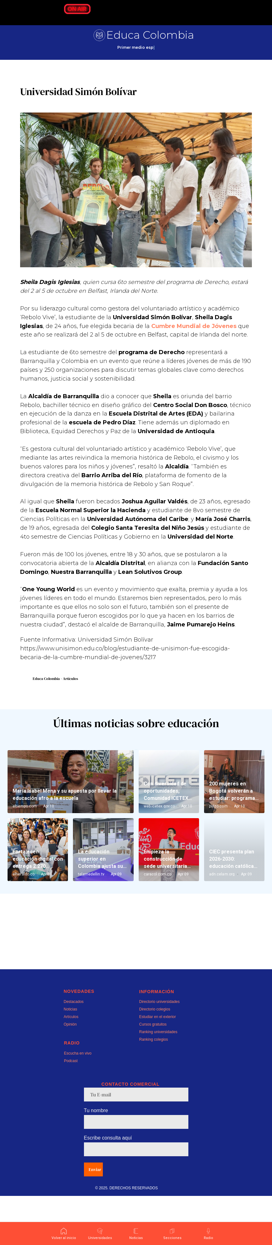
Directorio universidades (159, 1051)
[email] (136, 1144)
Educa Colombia (150, 35)
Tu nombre (96, 1159)
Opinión (70, 1073)
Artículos (71, 1066)
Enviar (95, 1218)
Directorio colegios (154, 1058)
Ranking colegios (153, 1088)
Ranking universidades (158, 1081)
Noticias (70, 1058)
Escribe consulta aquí (108, 1187)
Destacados (74, 1051)
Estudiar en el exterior (157, 1066)
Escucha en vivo (78, 1102)
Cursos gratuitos (153, 1073)
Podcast (71, 1110)
